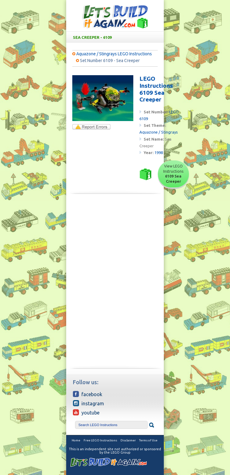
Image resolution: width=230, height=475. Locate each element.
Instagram (88, 403)
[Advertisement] (115, 241)
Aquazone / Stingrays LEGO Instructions (114, 53)
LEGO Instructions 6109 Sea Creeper (156, 89)
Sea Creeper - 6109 (116, 37)
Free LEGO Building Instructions (115, 16)
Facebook (87, 394)
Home (76, 440)
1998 (158, 152)
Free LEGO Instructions (100, 440)
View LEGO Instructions (173, 173)
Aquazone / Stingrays (158, 132)
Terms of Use (148, 440)
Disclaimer (128, 440)
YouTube (86, 412)
